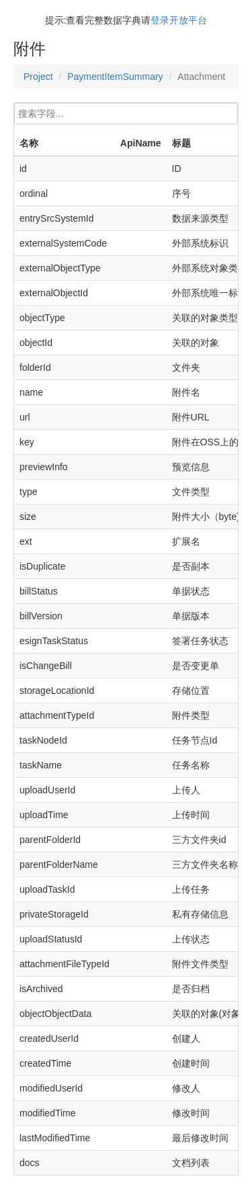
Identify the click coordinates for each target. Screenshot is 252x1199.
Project (38, 76)
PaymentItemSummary (115, 76)
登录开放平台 (179, 20)
